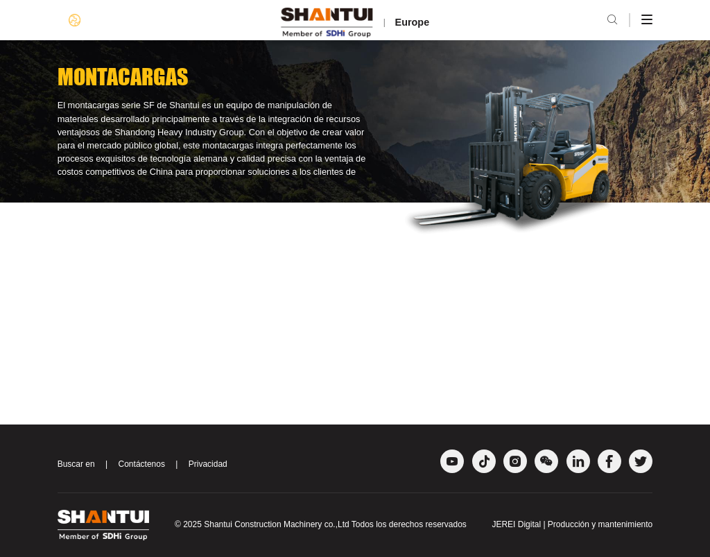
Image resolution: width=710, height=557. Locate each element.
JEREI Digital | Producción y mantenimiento (572, 524)
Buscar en (76, 464)
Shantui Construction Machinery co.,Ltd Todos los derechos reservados (335, 524)
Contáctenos (142, 464)
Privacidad (208, 464)
